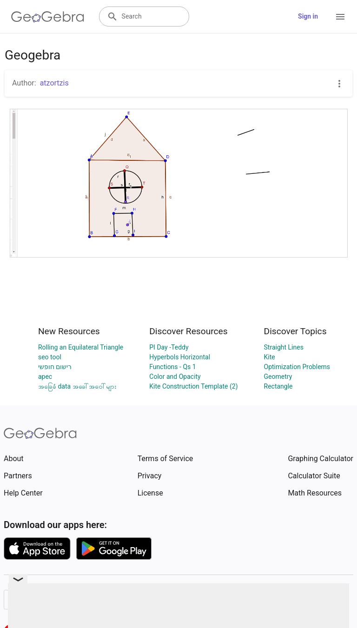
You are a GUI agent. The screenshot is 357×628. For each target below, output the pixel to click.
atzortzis (54, 83)
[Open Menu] (340, 16)
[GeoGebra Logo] (47, 16)
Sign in (308, 16)
